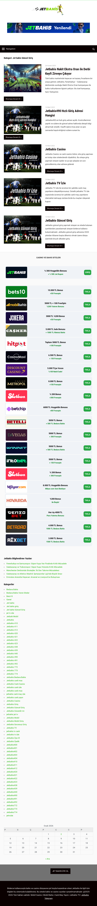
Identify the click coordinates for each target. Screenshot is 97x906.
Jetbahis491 (11, 799)
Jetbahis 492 (12, 664)
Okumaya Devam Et (13, 99)
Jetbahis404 (11, 758)
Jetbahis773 (11, 809)
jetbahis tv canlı (13, 731)
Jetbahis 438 (12, 647)
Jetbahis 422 (12, 640)
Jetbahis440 (11, 792)
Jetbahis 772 (12, 667)
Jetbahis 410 (12, 623)
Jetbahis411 (11, 765)
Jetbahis (10, 620)
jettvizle (9, 815)
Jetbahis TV (11, 728)
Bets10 (9, 596)
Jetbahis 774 (12, 674)
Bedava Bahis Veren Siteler (17, 593)
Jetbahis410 (11, 761)
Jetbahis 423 (12, 643)
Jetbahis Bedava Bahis (16, 677)
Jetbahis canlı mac (14, 691)
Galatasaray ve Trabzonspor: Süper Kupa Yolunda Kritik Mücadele (34, 567)
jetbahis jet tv (12, 714)
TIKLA (87, 292)
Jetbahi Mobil (12, 616)
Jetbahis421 (11, 775)
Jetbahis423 (11, 782)
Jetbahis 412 (12, 630)
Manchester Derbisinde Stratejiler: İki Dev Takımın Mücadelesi (32, 570)
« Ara (47, 859)
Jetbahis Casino (55, 149)
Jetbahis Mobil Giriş (15, 721)
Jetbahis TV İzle (55, 183)
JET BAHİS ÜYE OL (60, 871)
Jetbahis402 (11, 751)
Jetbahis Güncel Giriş (58, 220)
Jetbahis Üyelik (12, 741)
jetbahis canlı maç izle (15, 694)
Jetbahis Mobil (12, 718)
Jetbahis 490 (12, 657)
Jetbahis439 (11, 788)
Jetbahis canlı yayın (14, 697)
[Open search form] (93, 49)
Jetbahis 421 (12, 637)
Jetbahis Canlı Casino (15, 684)
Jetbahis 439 (12, 650)
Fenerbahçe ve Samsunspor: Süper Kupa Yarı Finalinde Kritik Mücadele (36, 563)
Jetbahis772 (11, 805)
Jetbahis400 (11, 745)
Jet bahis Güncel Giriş (15, 610)
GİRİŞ (87, 272)
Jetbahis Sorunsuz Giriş (16, 724)
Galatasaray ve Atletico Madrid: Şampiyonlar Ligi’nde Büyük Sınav (34, 574)
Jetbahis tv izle (12, 734)
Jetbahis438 (11, 785)
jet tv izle (10, 613)
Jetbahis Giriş (12, 704)
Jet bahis (10, 603)
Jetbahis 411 (12, 626)
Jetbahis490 (11, 795)
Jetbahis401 (11, 748)
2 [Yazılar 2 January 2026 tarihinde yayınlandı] (61, 834)
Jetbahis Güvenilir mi (15, 711)
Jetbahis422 (11, 778)
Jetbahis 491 (12, 660)
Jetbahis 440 (12, 653)
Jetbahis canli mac (14, 680)
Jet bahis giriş (12, 606)
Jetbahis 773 (12, 670)
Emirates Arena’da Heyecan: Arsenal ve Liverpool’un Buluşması (33, 577)
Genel (8, 599)
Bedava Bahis (12, 589)
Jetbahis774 (11, 812)
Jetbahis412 (11, 768)
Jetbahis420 (11, 772)
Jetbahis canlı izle (14, 687)
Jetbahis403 (11, 755)
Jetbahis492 (11, 802)
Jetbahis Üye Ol (13, 738)
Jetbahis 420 (12, 633)
